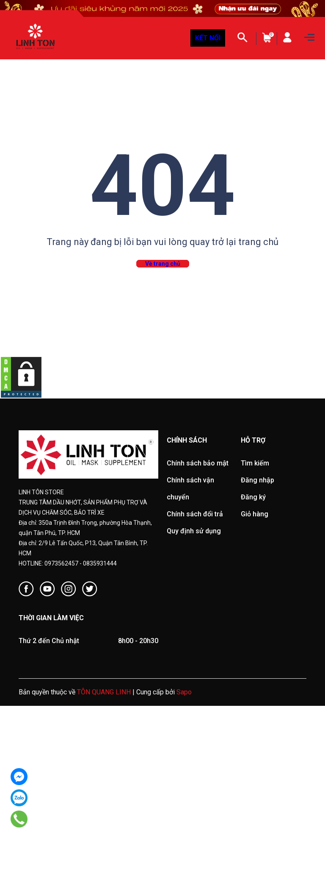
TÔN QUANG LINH (104, 692)
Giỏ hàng (254, 514)
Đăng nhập (257, 480)
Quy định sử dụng (194, 531)
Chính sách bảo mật (198, 463)
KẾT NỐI (207, 38)
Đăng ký (253, 497)
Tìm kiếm (255, 463)
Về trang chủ (162, 263)
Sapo (184, 692)
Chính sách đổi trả (195, 514)
